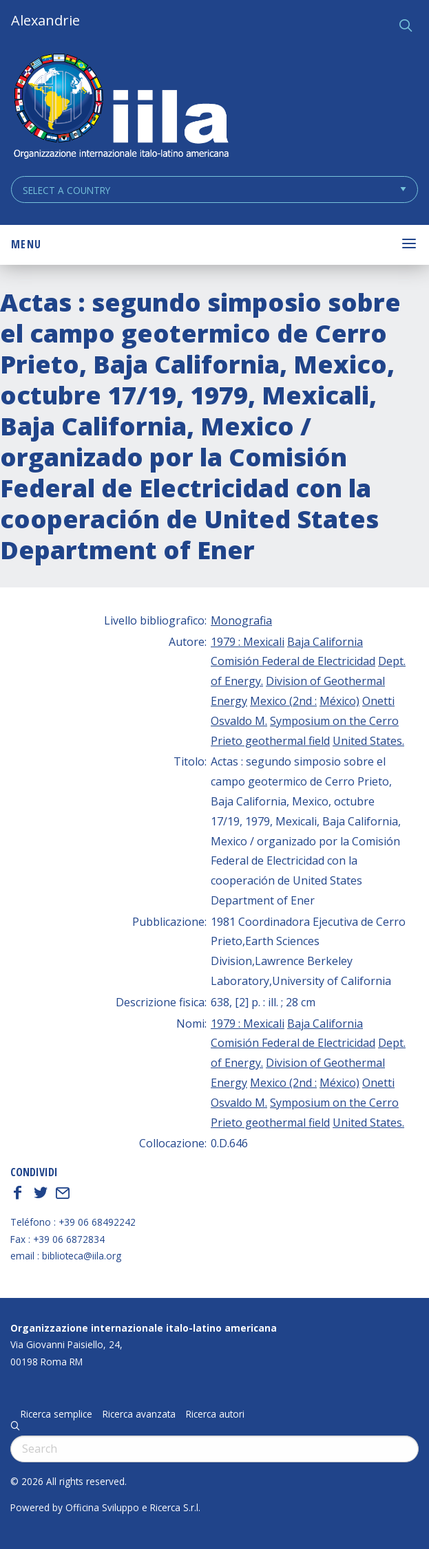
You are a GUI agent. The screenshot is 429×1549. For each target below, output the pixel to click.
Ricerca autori (215, 1414)
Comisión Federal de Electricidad (293, 661)
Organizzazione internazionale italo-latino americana (143, 1327)
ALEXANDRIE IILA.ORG (120, 107)
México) (339, 700)
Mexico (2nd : (283, 700)
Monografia (241, 620)
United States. (368, 740)
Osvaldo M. (239, 720)
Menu (26, 244)
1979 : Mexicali (247, 641)
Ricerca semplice (56, 1414)
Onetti (378, 700)
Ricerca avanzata (139, 1414)
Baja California (325, 641)
